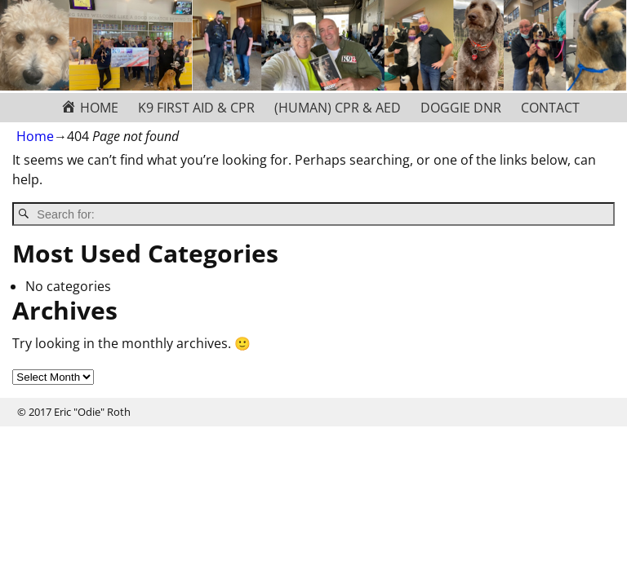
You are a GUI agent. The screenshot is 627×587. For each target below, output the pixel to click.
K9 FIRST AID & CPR (196, 108)
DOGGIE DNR (460, 108)
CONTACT (550, 108)
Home (35, 136)
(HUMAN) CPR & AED (337, 108)
